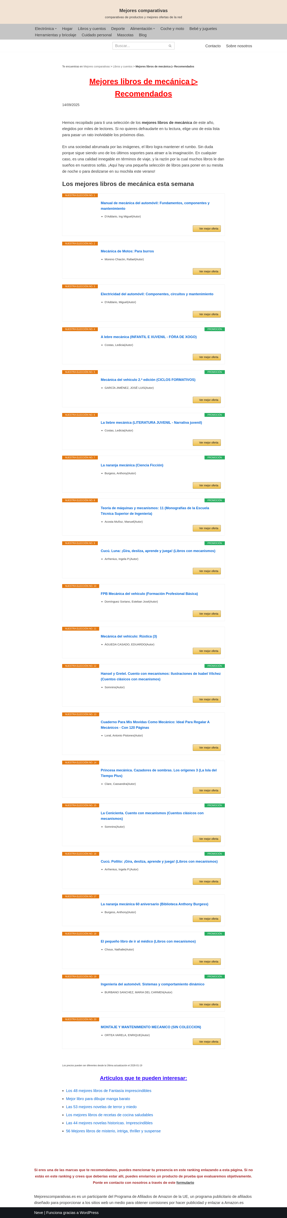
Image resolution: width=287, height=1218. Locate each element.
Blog (143, 35)
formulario (185, 1183)
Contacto (213, 46)
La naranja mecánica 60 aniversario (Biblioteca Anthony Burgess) (154, 904)
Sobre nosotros (239, 46)
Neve (38, 1213)
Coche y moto (172, 29)
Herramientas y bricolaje (55, 35)
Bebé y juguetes (203, 29)
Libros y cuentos (92, 29)
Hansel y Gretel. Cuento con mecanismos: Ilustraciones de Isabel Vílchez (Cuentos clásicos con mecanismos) (161, 676)
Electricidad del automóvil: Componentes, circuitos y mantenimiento (157, 294)
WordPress (89, 1213)
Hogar (67, 29)
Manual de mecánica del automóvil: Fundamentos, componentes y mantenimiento (155, 206)
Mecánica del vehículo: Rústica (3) (129, 636)
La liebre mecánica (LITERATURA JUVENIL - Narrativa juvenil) (151, 423)
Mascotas (125, 35)
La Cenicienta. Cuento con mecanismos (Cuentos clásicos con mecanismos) (152, 816)
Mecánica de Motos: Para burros (127, 251)
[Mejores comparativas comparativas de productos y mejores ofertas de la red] (143, 13)
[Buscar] (139, 46)
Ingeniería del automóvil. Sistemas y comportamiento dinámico (152, 984)
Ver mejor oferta (208, 228)
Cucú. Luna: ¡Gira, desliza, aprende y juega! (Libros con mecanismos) (158, 551)
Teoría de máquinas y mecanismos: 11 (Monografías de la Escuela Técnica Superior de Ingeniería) (155, 511)
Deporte (118, 29)
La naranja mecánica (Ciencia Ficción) (132, 465)
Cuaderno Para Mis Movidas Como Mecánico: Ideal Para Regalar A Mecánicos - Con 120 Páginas (155, 725)
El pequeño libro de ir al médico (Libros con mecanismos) (148, 941)
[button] (56, 29)
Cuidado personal (97, 35)
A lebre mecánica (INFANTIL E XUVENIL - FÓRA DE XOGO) (149, 337)
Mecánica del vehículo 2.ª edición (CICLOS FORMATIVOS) (148, 380)
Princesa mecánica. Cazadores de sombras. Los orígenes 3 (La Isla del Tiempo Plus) (159, 773)
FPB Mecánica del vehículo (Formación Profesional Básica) (149, 594)
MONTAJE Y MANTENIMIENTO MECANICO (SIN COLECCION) (151, 1027)
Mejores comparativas (97, 66)
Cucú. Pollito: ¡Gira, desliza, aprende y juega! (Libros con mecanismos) (159, 861)
